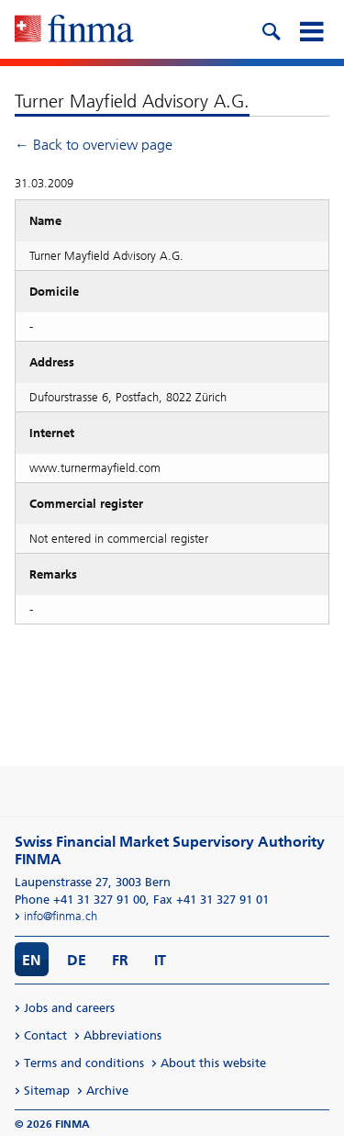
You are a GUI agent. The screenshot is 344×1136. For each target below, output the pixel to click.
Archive (107, 1090)
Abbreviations (122, 1035)
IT (160, 960)
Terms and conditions (84, 1063)
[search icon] (270, 29)
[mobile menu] (311, 29)
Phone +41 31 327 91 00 (80, 899)
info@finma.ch (60, 916)
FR (120, 960)
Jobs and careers (69, 1008)
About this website (213, 1063)
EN (31, 960)
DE (76, 960)
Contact (45, 1035)
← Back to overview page (93, 144)
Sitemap (47, 1090)
